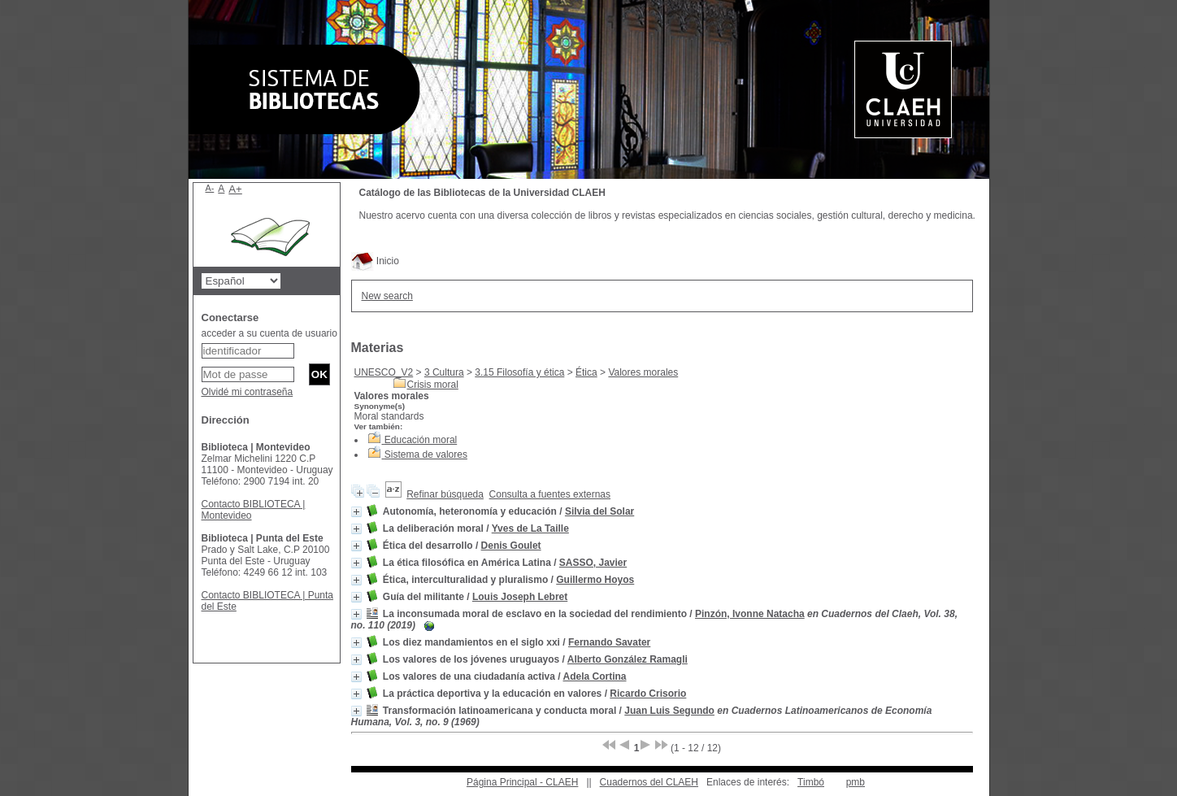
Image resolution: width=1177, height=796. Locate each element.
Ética (586, 372)
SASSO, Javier (593, 562)
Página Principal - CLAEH (522, 782)
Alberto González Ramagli (627, 659)
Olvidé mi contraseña (247, 392)
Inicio (375, 261)
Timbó (810, 782)
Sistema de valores (425, 454)
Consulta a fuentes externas (549, 494)
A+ (235, 189)
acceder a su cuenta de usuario (269, 333)
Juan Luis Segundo (669, 710)
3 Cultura (444, 372)
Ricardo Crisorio (648, 693)
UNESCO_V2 (384, 372)
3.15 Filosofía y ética (519, 372)
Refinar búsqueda (445, 494)
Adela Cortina (595, 676)
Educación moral (420, 440)
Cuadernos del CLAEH (649, 782)
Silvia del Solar (599, 511)
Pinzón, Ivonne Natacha (750, 614)
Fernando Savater (609, 642)
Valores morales (643, 372)
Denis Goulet (511, 545)
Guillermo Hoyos (595, 579)
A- (210, 188)
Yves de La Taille (530, 528)
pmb (855, 782)
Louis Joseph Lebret (519, 596)
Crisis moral (432, 384)
